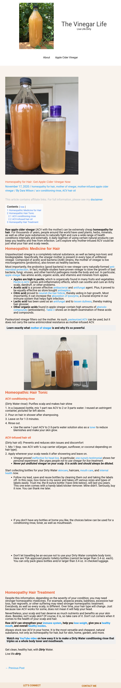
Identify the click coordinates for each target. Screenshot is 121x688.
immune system (53, 587)
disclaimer (97, 161)
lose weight (82, 587)
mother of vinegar (68, 148)
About (45, 19)
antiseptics (68, 255)
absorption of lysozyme (66, 260)
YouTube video (29, 603)
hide (22, 169)
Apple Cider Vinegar (67, 19)
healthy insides (38, 590)
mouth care (88, 435)
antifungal (81, 252)
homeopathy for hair (44, 148)
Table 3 (51, 274)
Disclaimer (81, 678)
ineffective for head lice (46, 422)
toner (93, 392)
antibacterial (61, 252)
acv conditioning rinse (51, 152)
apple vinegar (26, 237)
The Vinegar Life (65, 5)
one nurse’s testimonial (91, 422)
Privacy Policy (41, 678)
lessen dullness (84, 266)
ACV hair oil (73, 152)
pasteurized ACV (78, 284)
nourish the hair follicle (53, 257)
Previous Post (15, 633)
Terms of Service (62, 678)
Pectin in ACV (22, 246)
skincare (63, 435)
